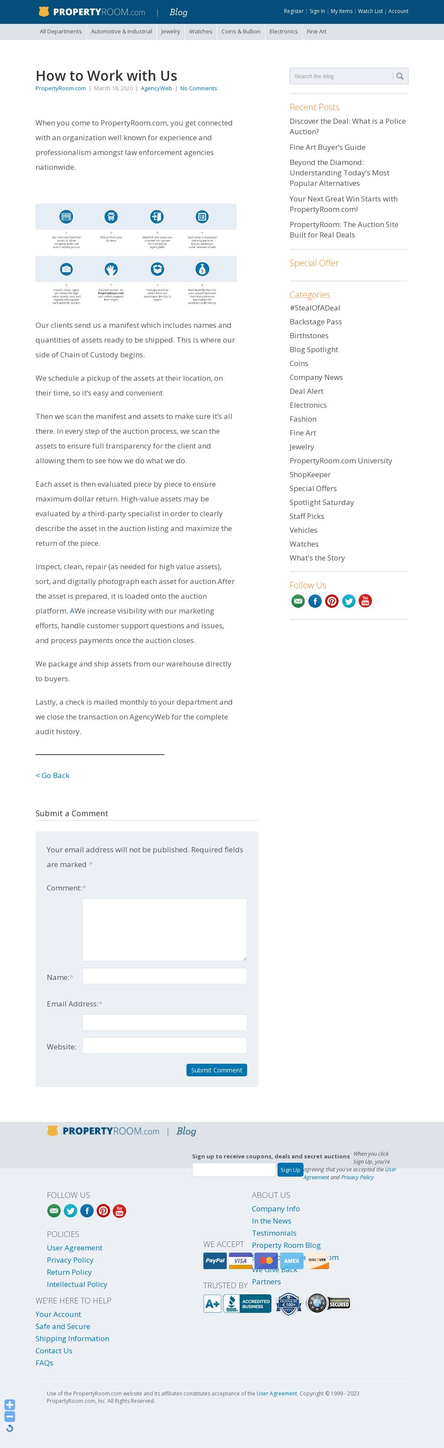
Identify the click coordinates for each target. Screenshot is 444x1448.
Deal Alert (306, 391)
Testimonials (274, 1233)
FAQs (44, 1363)
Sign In (317, 11)
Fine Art (316, 31)
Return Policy (69, 1272)
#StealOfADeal (315, 308)
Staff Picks (307, 516)
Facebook (315, 601)
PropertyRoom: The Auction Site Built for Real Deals (344, 229)
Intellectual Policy (77, 1284)
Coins (241, 31)
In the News (271, 1221)
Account (398, 11)
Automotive (121, 31)
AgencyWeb (156, 88)
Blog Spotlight (314, 349)
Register (294, 11)
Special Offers (313, 488)
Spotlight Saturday (322, 502)
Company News (316, 377)
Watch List (370, 11)
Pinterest (332, 601)
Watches (200, 31)
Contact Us (54, 1351)
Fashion (303, 419)
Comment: (66, 888)
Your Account (58, 1314)
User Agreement (74, 1248)
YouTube (366, 601)
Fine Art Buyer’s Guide (328, 147)
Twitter (349, 601)
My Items (342, 11)
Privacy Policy (357, 1177)
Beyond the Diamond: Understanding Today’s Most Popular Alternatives (339, 172)
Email (298, 601)
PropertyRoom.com (61, 88)
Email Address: (74, 1004)
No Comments (198, 88)
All (61, 31)
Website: (61, 1047)
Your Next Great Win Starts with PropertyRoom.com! (344, 204)
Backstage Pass (316, 322)
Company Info (276, 1209)
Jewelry (170, 31)
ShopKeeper (310, 474)
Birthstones (309, 335)
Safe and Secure (63, 1326)
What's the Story (317, 558)
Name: (60, 977)
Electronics (284, 31)
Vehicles (303, 530)
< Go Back (52, 775)
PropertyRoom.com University (341, 460)
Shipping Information (72, 1338)
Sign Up (290, 1170)
